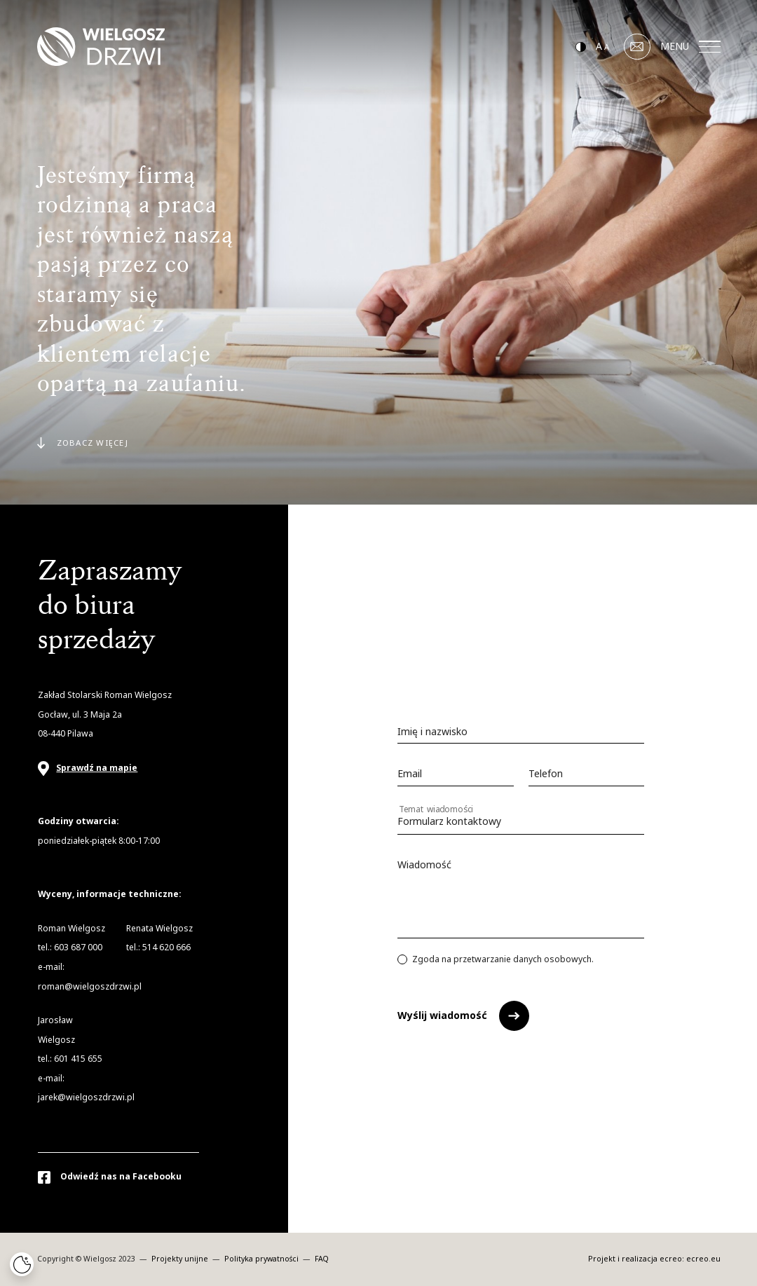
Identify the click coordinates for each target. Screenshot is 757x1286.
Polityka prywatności (262, 1259)
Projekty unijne (180, 1259)
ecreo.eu (703, 1259)
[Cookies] (22, 1264)
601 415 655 (78, 1059)
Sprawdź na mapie (96, 768)
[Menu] (710, 47)
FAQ (322, 1259)
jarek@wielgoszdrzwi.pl (86, 1097)
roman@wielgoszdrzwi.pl (90, 986)
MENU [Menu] (690, 46)
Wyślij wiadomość (442, 1015)
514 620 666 (166, 947)
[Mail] (637, 47)
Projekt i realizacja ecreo (635, 1259)
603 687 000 (78, 947)
